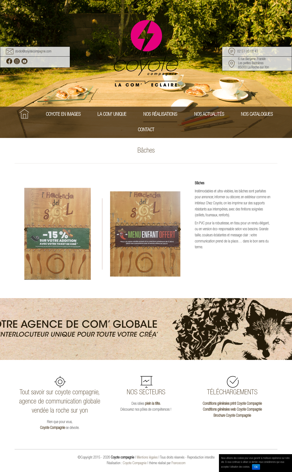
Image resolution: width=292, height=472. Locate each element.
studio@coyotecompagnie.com (33, 52)
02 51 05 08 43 (247, 52)
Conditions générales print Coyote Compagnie (232, 404)
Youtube (24, 61)
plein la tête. (152, 404)
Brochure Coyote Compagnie (232, 416)
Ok (256, 467)
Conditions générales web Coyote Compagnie (232, 410)
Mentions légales (147, 458)
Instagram (17, 61)
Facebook (9, 61)
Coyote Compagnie (52, 428)
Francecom (178, 463)
